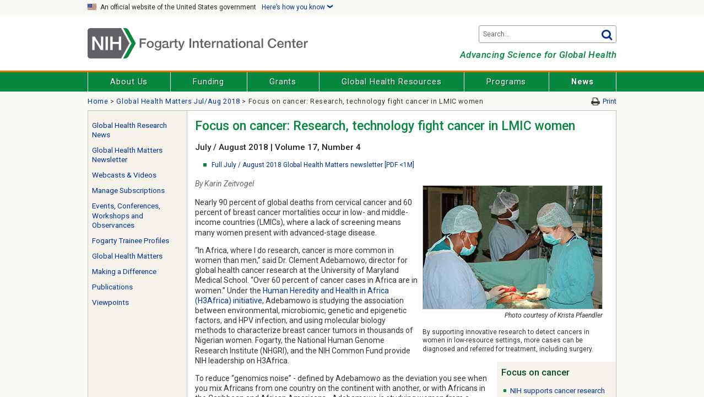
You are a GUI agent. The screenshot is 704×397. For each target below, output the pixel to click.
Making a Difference (124, 271)
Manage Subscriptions (128, 190)
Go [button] (606, 34)
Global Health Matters (127, 256)
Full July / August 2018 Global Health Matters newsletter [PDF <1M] (313, 165)
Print (609, 101)
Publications (112, 287)
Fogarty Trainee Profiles (130, 241)
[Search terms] (547, 34)
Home (98, 101)
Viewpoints (110, 302)
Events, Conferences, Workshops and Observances (126, 215)
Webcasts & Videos (124, 175)
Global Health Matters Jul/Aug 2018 (178, 101)
